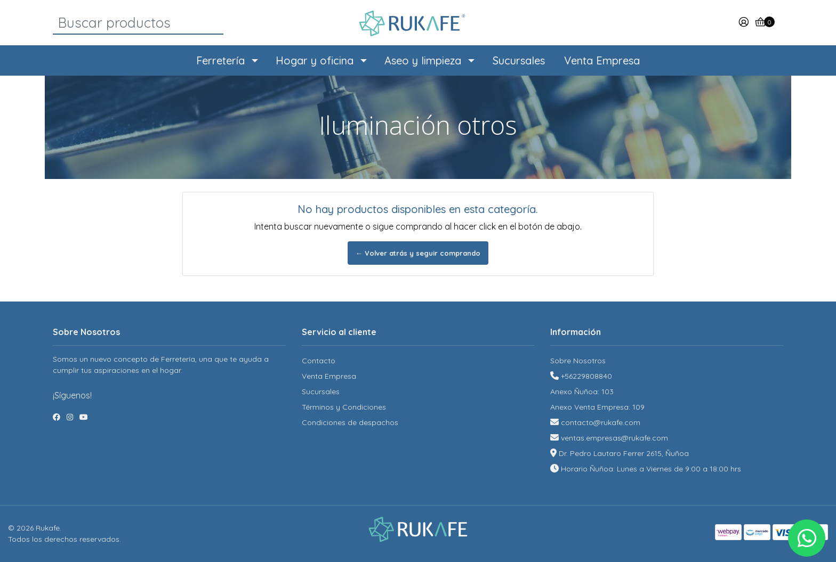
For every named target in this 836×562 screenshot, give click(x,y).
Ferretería (220, 60)
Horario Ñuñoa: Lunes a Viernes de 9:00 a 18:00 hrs (651, 469)
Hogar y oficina (314, 60)
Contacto (318, 360)
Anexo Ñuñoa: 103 (582, 391)
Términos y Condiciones (344, 407)
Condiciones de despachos (350, 422)
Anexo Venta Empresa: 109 (597, 407)
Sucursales (519, 60)
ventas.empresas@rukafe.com (614, 438)
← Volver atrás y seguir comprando (418, 253)
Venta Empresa (602, 60)
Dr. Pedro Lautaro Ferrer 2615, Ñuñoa (624, 453)
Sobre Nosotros (578, 360)
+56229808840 (586, 376)
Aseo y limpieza (422, 60)
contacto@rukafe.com (600, 422)
